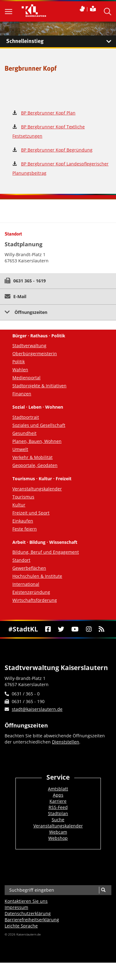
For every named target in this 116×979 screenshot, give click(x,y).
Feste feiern (24, 529)
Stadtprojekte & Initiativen (39, 386)
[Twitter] (61, 629)
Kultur (18, 505)
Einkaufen (22, 521)
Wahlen (20, 370)
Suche (58, 820)
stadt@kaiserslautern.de (37, 709)
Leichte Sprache (21, 926)
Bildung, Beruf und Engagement (45, 552)
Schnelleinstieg (61, 41)
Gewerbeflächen (29, 568)
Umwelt (20, 449)
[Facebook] (47, 629)
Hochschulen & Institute (37, 576)
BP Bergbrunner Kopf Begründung (56, 150)
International (25, 584)
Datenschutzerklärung (28, 913)
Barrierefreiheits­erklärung (32, 920)
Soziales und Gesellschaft (38, 425)
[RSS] (101, 629)
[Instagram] (88, 629)
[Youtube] (75, 629)
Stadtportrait (25, 417)
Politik (18, 362)
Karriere (58, 801)
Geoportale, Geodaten (35, 465)
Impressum (16, 907)
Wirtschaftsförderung (34, 600)
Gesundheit (24, 433)
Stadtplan (58, 813)
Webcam (58, 832)
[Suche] (103, 890)
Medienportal (26, 378)
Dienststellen (65, 742)
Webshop (58, 838)
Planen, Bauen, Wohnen (37, 441)
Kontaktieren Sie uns (26, 901)
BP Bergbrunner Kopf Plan (48, 113)
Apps (58, 795)
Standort (21, 560)
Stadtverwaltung (29, 345)
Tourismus (23, 497)
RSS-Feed (58, 807)
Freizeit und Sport (30, 513)
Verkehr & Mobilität (32, 457)
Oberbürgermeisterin (34, 353)
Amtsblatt (58, 789)
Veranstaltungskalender (37, 489)
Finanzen (21, 394)
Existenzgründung (31, 592)
